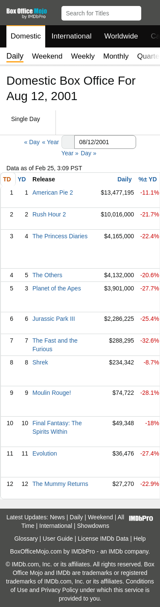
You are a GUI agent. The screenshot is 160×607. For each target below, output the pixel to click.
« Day (32, 142)
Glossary (26, 538)
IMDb (115, 551)
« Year (50, 142)
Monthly (116, 56)
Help (140, 538)
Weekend (47, 56)
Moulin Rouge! (51, 392)
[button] (149, 11)
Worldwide (121, 36)
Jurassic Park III (53, 318)
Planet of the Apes (56, 288)
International (72, 36)
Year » (70, 153)
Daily (124, 179)
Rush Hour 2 (49, 214)
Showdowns (93, 525)
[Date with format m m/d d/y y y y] (105, 142)
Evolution (44, 453)
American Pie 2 (52, 192)
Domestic (26, 36)
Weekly (83, 56)
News (57, 517)
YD (21, 179)
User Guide (58, 538)
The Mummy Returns (60, 483)
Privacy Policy (59, 589)
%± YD (147, 179)
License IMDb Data (103, 538)
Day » (88, 153)
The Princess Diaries (59, 236)
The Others (47, 275)
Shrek (40, 362)
